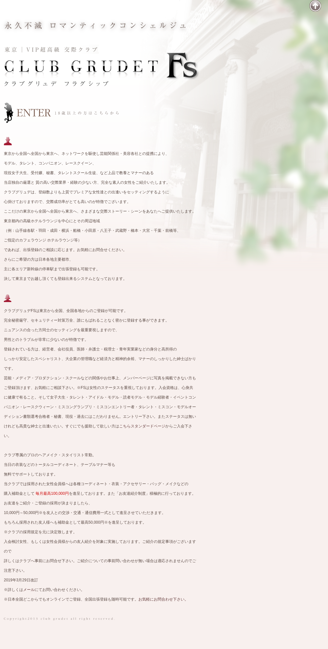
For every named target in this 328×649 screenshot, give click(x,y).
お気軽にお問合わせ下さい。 (163, 599)
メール (29, 589)
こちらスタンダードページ (142, 426)
